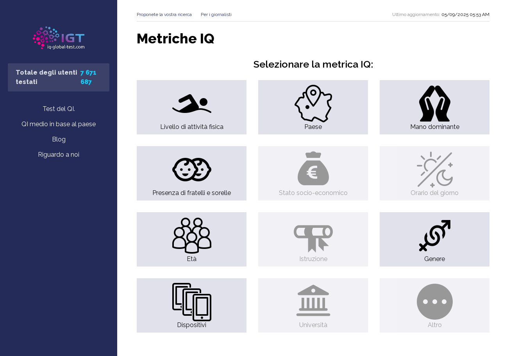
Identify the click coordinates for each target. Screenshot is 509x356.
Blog (59, 139)
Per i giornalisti (216, 14)
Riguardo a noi (58, 154)
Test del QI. (59, 109)
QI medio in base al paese (58, 124)
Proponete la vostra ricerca (164, 14)
